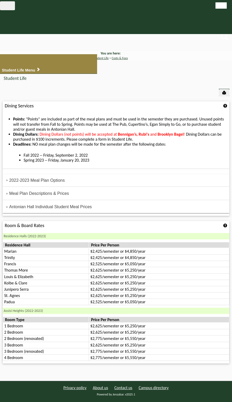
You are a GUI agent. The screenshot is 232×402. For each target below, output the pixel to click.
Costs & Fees (120, 58)
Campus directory (153, 387)
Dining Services (19, 106)
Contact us (123, 387)
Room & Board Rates (24, 225)
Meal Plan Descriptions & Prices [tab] (37, 193)
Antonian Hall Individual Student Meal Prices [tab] (48, 207)
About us (100, 387)
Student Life (101, 58)
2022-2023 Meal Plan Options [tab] (35, 180)
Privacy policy (75, 387)
